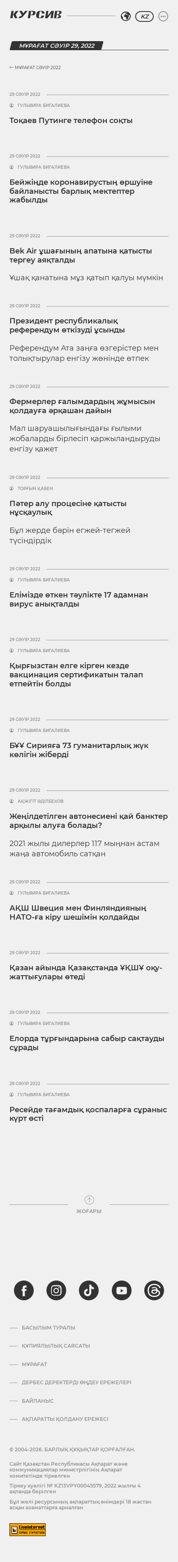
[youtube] (122, 1290)
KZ (144, 16)
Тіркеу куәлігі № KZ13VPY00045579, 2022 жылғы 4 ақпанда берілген (75, 1489)
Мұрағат (34, 1364)
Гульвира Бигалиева (44, 105)
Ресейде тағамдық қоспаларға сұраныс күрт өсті (88, 1114)
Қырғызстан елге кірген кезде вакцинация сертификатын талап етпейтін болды (76, 674)
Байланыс (38, 1401)
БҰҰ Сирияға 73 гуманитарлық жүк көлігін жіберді (78, 750)
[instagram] (56, 1290)
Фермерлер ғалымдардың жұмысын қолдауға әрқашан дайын (82, 406)
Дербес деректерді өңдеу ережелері (77, 1382)
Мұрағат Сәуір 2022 (35, 67)
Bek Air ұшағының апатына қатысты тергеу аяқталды (80, 255)
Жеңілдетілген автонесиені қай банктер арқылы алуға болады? (88, 821)
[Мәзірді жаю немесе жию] (163, 16)
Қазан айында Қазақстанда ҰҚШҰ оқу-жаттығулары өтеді (85, 972)
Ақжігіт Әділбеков (40, 801)
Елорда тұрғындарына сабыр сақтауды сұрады (86, 1043)
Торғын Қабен (35, 488)
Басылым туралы (48, 1328)
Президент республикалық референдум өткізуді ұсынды (67, 325)
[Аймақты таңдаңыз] (125, 16)
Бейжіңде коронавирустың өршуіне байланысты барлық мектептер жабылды (81, 191)
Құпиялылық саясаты (56, 1346)
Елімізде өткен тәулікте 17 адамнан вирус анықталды (78, 599)
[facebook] (24, 1290)
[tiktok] (89, 1290)
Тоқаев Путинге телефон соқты (71, 120)
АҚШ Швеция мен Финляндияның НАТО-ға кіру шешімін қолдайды (77, 913)
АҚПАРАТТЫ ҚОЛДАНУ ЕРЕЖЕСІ (65, 1419)
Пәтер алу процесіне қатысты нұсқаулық (68, 508)
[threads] (154, 1290)
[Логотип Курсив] (35, 14)
